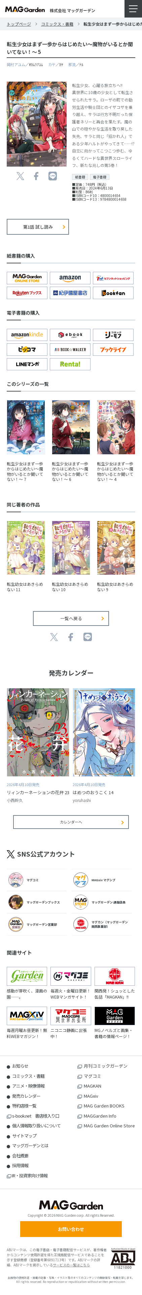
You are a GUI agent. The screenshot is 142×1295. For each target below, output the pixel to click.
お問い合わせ (71, 1229)
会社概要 (20, 1155)
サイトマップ (24, 1135)
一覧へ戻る (71, 618)
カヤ (52, 64)
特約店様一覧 (24, 1105)
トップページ (19, 24)
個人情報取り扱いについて (36, 1125)
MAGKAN (92, 1086)
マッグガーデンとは (30, 1145)
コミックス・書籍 (57, 24)
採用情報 (20, 1165)
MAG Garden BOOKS (104, 1105)
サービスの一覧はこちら (71, 1264)
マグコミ (92, 1076)
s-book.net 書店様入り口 (35, 1116)
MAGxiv (91, 1096)
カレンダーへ (71, 822)
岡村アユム (16, 64)
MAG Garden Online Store (109, 1125)
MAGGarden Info (100, 1116)
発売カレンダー (26, 1096)
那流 (72, 64)
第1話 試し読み (38, 227)
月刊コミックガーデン (106, 1066)
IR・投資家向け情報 (29, 1175)
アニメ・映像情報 (28, 1086)
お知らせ (20, 1066)
